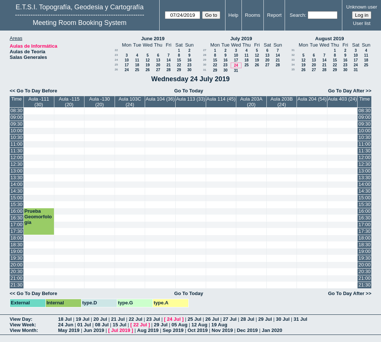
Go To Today (188, 91)
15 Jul (120, 324)
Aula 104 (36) (160, 99)
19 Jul (82, 319)
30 (189, 70)
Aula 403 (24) (342, 99)
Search (297, 15)
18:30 (16, 244)
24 (116, 59)
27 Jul (230, 319)
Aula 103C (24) (130, 101)
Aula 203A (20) (251, 101)
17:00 (16, 224)
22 (116, 50)
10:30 (16, 137)
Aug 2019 (148, 330)
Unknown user (361, 7)
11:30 (16, 150)
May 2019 (69, 330)
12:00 (16, 157)
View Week (22, 324)
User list (362, 23)
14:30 (16, 191)
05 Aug (180, 324)
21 (168, 65)
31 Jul (300, 319)
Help (233, 15)
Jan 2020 (272, 330)
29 (179, 70)
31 (204, 70)
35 (293, 69)
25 (116, 64)
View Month (23, 330)
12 (147, 60)
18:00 (16, 238)
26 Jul (212, 319)
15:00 (16, 197)
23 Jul (153, 319)
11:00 (16, 144)
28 (168, 70)
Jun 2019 (93, 330)
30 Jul (283, 319)
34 (293, 64)
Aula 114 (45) (221, 99)
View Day (20, 319)
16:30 (16, 218)
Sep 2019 (173, 330)
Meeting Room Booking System (80, 22)
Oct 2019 (198, 330)
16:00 (16, 211)
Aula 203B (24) (281, 101)
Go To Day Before (37, 91)
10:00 (16, 130)
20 (158, 65)
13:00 (16, 171)
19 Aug (219, 324)
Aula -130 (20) (99, 101)
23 (116, 55)
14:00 (16, 184)
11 (137, 60)
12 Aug (200, 324)
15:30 (16, 204)
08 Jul (102, 324)
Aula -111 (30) (38, 101)
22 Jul (136, 319)
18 (137, 65)
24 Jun (65, 324)
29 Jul (265, 319)
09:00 (16, 117)
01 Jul (84, 324)
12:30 (16, 164)
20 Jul (100, 319)
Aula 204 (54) (312, 99)
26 (116, 69)
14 (168, 60)
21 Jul (118, 319)
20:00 (16, 264)
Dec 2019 (247, 330)
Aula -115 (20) (69, 101)
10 (127, 60)
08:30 (16, 110)
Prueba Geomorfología (38, 216)
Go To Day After (346, 91)
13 (158, 60)
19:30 (16, 258)
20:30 (16, 271)
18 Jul (65, 319)
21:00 (16, 278)
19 (147, 65)
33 (293, 59)
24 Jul (174, 319)
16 (189, 60)
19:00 (16, 251)
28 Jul (247, 319)
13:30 (16, 177)
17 (127, 65)
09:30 (16, 124)
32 (293, 55)
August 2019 (329, 38)
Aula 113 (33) (190, 99)
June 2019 (152, 38)
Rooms (252, 15)
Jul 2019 (120, 330)
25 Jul (194, 319)
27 (158, 70)
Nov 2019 (222, 330)
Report (274, 15)
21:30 (16, 285)
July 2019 (241, 38)
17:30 (16, 231)
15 (179, 60)
